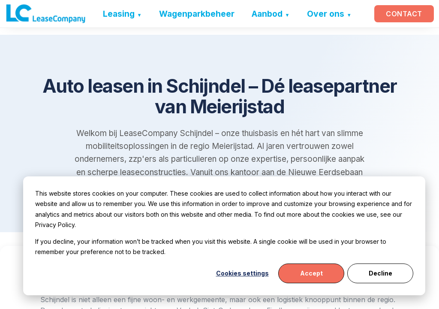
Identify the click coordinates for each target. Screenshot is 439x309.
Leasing (118, 14)
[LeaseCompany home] (46, 13)
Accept (311, 273)
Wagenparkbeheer (196, 14)
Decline (380, 273)
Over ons (325, 14)
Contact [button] (404, 13)
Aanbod (266, 14)
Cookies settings (242, 273)
